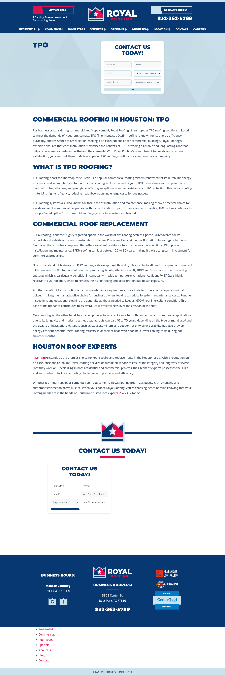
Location (161, 29)
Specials (117, 29)
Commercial (54, 29)
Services (96, 29)
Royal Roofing (42, 358)
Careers (199, 29)
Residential (28, 29)
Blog (41, 655)
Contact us (126, 393)
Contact (182, 29)
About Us (139, 29)
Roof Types (76, 29)
